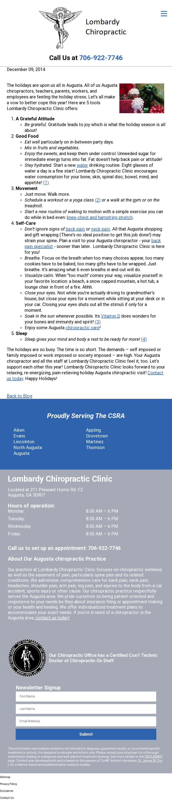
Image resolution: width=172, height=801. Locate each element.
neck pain (100, 229)
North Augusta (27, 447)
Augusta (21, 453)
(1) (46, 182)
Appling (93, 430)
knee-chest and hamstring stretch (100, 217)
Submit (86, 734)
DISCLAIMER (153, 756)
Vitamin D (110, 316)
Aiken (18, 430)
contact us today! (52, 617)
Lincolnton (23, 441)
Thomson (95, 447)
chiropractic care (82, 327)
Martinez (95, 441)
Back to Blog (19, 396)
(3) (98, 322)
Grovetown (97, 436)
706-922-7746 (101, 58)
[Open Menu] (164, 13)
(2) (98, 200)
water (82, 165)
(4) (144, 339)
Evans (19, 436)
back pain (75, 229)
